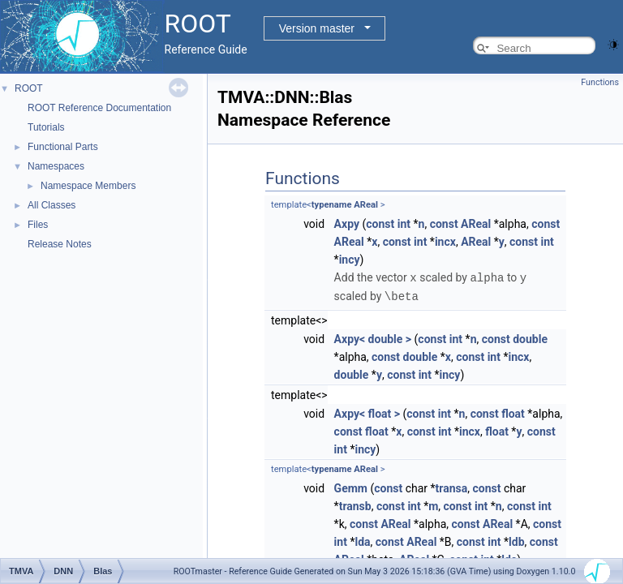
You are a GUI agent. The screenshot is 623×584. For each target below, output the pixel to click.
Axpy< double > (372, 337)
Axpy (346, 223)
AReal (366, 205)
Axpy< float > (367, 412)
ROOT (29, 88)
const (380, 223)
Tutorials (46, 127)
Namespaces (56, 166)
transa (452, 486)
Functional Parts (63, 146)
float (513, 412)
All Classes (51, 205)
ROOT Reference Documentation (99, 108)
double (530, 337)
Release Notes (60, 244)
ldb (516, 540)
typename (332, 205)
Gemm (350, 486)
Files (38, 224)
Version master (316, 28)
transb (355, 504)
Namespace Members (88, 185)
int (403, 223)
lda (362, 540)
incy (349, 259)
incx (445, 241)
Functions (600, 82)
